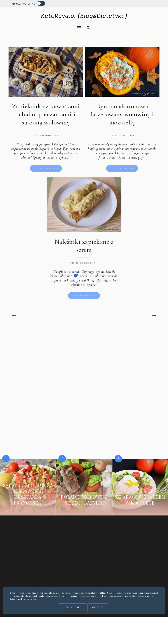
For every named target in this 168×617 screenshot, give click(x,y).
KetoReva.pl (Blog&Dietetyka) (84, 15)
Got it (97, 607)
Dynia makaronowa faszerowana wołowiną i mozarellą (122, 114)
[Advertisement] (84, 365)
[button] (43, 24)
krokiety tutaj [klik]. (80, 284)
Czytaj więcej (46, 168)
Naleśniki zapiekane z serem (84, 249)
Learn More (72, 607)
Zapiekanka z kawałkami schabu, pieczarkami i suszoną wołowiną (46, 114)
